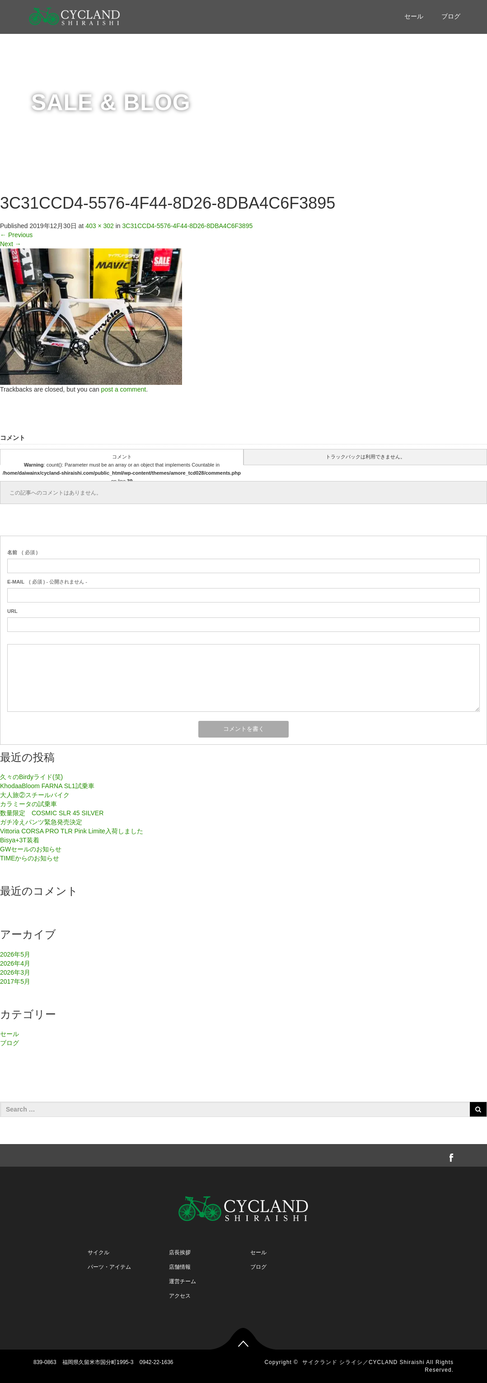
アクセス (180, 1296)
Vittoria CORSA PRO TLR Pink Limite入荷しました (71, 831)
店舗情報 (180, 1267)
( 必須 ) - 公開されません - (47, 581)
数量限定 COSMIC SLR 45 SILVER (51, 813)
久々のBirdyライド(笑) (31, 776)
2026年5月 (15, 954)
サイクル (98, 1252)
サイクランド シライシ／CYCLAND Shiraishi (363, 1362)
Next (10, 244)
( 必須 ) (22, 552)
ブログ (450, 16)
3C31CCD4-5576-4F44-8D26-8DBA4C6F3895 (187, 225)
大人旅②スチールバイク (35, 795)
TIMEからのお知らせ (29, 858)
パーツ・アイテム (109, 1267)
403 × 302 (99, 225)
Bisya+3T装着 (19, 840)
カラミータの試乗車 (28, 804)
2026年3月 (15, 972)
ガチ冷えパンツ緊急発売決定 (41, 822)
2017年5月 (15, 981)
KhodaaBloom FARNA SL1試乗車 (47, 786)
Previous (16, 234)
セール (413, 16)
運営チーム (182, 1281)
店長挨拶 (180, 1252)
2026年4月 (15, 963)
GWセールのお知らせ (30, 849)
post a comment (123, 389)
